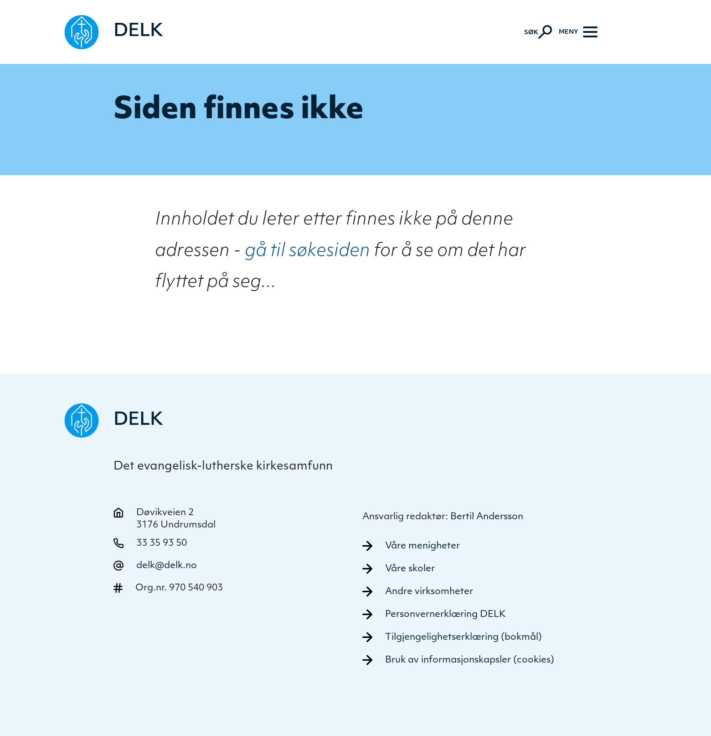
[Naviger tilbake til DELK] (114, 32)
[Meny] (578, 31)
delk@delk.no (166, 565)
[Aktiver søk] (538, 32)
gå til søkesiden (307, 252)
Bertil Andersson (486, 517)
